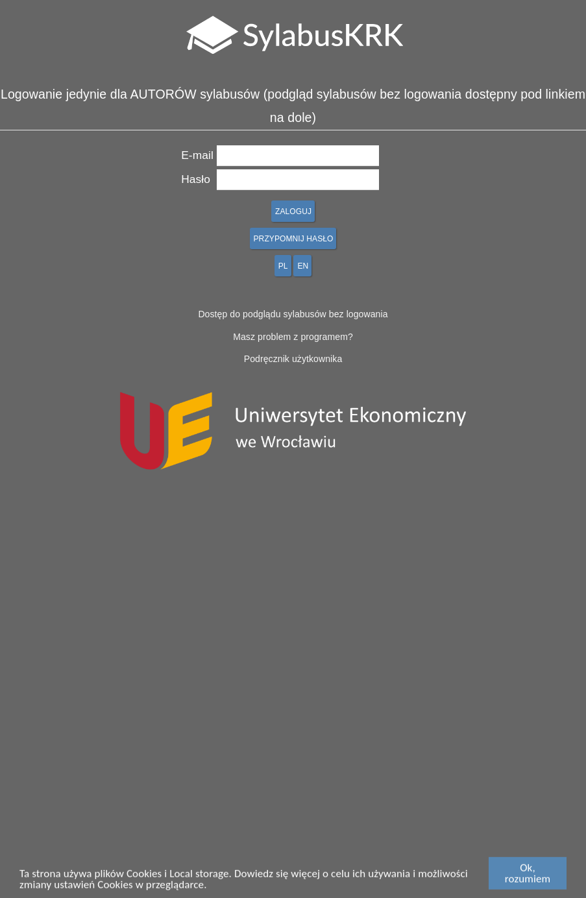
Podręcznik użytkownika (293, 359)
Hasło (195, 179)
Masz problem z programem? (293, 337)
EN (302, 266)
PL (283, 266)
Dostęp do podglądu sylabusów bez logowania (292, 314)
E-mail (197, 155)
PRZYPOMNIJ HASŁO (294, 238)
